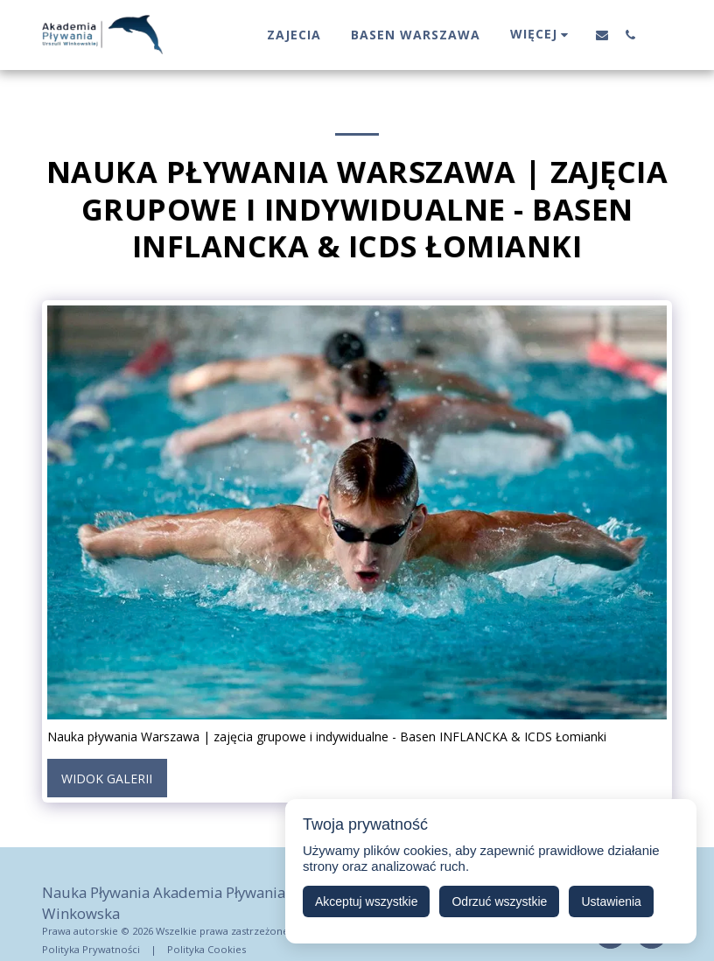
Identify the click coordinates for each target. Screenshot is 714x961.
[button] (602, 34)
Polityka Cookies (206, 949)
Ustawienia (610, 901)
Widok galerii (106, 778)
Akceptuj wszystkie (366, 901)
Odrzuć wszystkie (499, 901)
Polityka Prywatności (91, 949)
